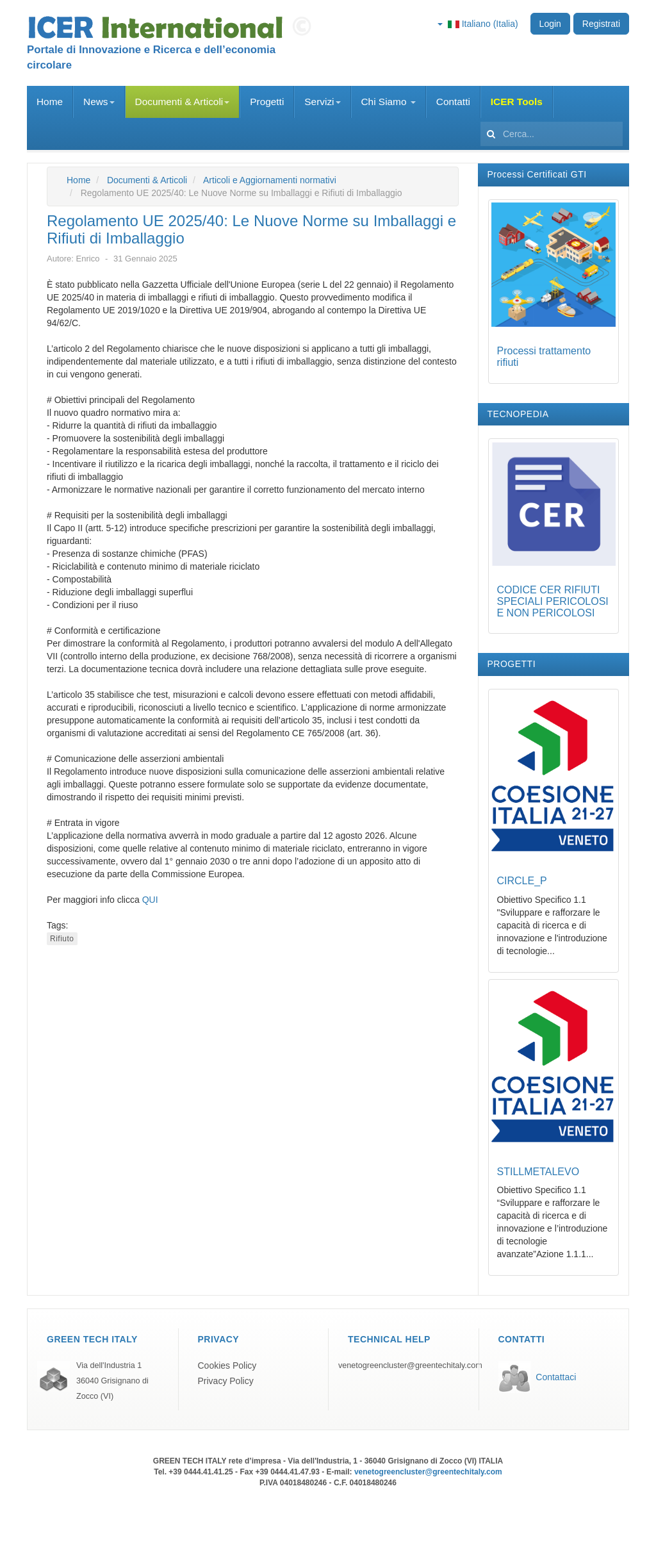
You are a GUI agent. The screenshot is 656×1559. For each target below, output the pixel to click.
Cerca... (480, 118)
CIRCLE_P (522, 880)
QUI (150, 900)
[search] (551, 134)
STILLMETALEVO (538, 1171)
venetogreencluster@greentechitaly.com (410, 1365)
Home (50, 101)
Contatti (453, 101)
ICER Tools (517, 101)
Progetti (267, 101)
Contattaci (556, 1377)
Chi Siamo (388, 101)
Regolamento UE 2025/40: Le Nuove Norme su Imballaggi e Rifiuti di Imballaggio (251, 229)
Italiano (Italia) (478, 24)
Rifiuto (62, 938)
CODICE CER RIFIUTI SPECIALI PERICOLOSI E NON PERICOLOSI (553, 601)
